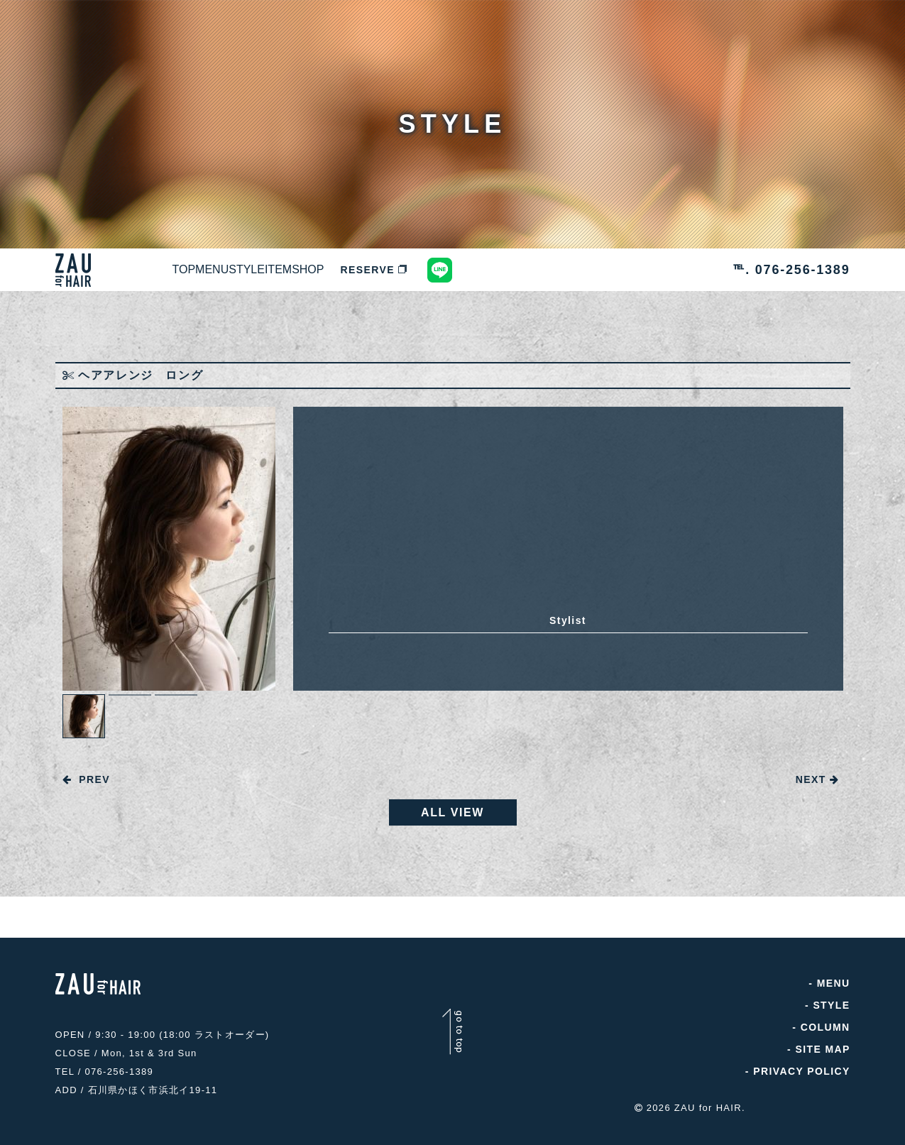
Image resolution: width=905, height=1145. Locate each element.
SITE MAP (822, 1052)
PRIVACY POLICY (801, 1074)
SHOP (456, 269)
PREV (86, 779)
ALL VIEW (452, 816)
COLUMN (825, 1030)
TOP (200, 269)
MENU (261, 269)
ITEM (393, 269)
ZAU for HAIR (708, 1104)
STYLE (328, 269)
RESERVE (532, 269)
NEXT (818, 779)
